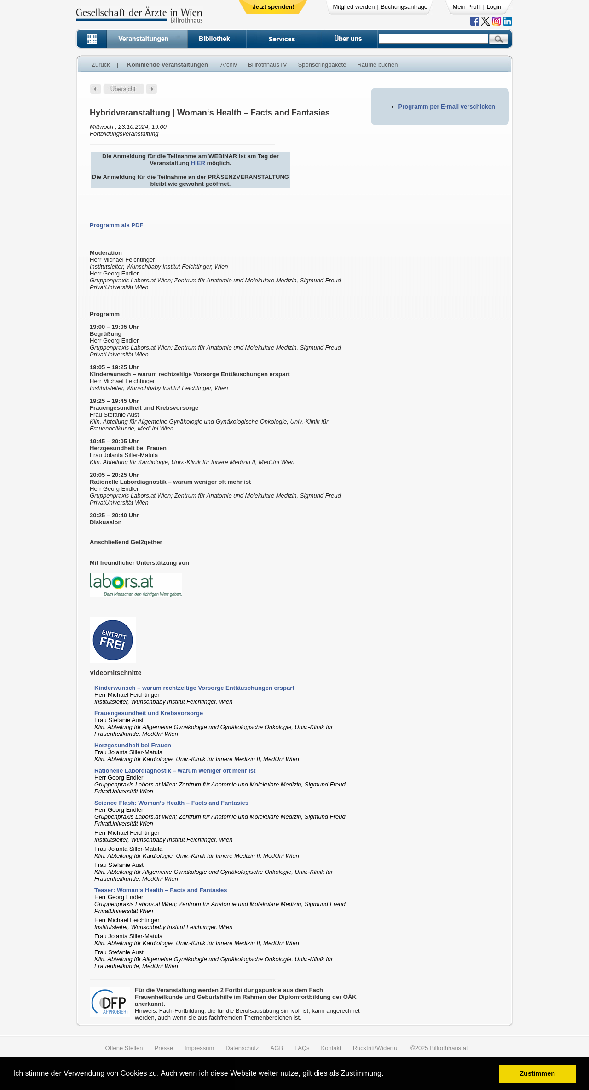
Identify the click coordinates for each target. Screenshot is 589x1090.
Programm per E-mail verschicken (446, 106)
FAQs (302, 1047)
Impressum (199, 1047)
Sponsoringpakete (322, 64)
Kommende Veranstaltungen (167, 64)
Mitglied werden (354, 6)
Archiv (228, 64)
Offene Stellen (124, 1047)
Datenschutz (242, 1047)
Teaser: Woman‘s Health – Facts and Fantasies (160, 890)
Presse (164, 1047)
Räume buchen (377, 64)
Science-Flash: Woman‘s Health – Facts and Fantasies (171, 802)
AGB (277, 1047)
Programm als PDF (116, 225)
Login (494, 6)
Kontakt (331, 1047)
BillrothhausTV (267, 64)
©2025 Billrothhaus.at (439, 1047)
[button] (387, 1074)
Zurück (101, 64)
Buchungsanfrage (404, 6)
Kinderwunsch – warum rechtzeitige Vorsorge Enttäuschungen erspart (194, 687)
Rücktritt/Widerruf (376, 1047)
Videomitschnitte (116, 673)
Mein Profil (467, 6)
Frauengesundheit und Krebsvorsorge (148, 713)
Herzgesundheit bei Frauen (132, 745)
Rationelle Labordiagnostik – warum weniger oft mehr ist (174, 770)
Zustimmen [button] (537, 1073)
